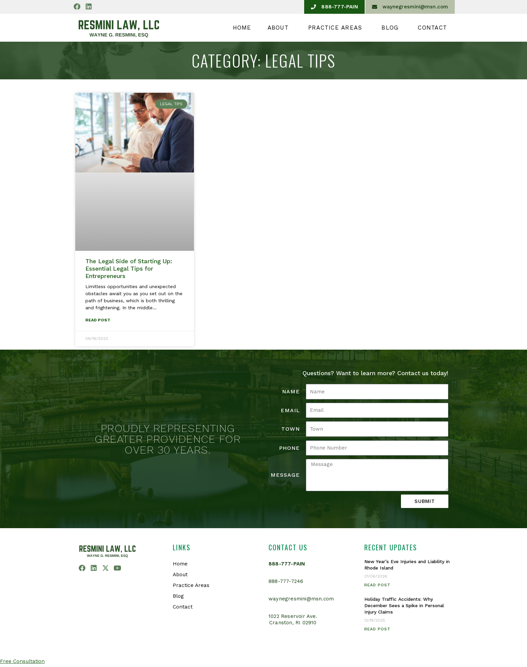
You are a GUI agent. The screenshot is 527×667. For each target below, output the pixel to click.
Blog (391, 27)
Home (242, 27)
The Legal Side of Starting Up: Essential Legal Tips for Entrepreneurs (128, 268)
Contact (432, 27)
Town (290, 429)
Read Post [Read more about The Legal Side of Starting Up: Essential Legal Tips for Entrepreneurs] (97, 320)
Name (291, 392)
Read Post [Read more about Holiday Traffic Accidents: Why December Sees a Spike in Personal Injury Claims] (377, 629)
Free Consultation (23, 661)
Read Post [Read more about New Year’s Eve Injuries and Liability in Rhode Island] (377, 585)
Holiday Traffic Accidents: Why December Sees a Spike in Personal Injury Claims (407, 606)
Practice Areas (337, 27)
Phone (289, 448)
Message (285, 475)
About (280, 27)
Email (290, 410)
